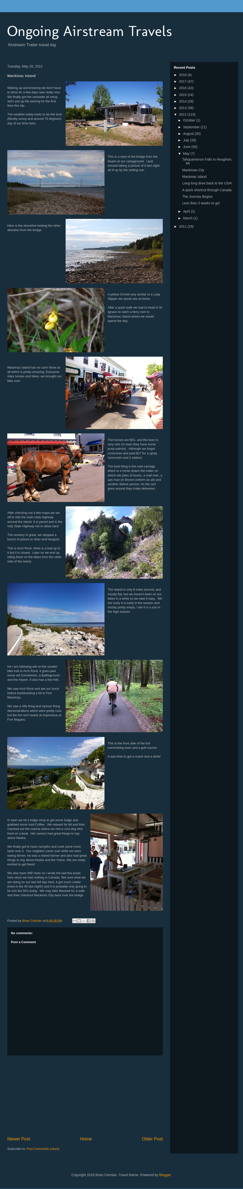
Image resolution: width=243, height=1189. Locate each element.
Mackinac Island (194, 177)
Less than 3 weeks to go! (201, 203)
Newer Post (18, 1139)
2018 (183, 75)
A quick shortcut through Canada (207, 190)
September (191, 127)
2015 (183, 95)
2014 (183, 101)
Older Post (152, 1139)
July (186, 140)
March (188, 218)
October (189, 120)
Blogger (165, 1175)
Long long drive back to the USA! (207, 183)
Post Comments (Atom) (43, 1149)
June (187, 147)
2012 (183, 114)
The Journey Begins (197, 196)
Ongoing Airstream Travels (89, 31)
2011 (183, 226)
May (186, 153)
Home (86, 1139)
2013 (183, 108)
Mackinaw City (193, 170)
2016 (183, 88)
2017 (183, 81)
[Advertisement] (85, 1096)
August (188, 134)
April (187, 211)
